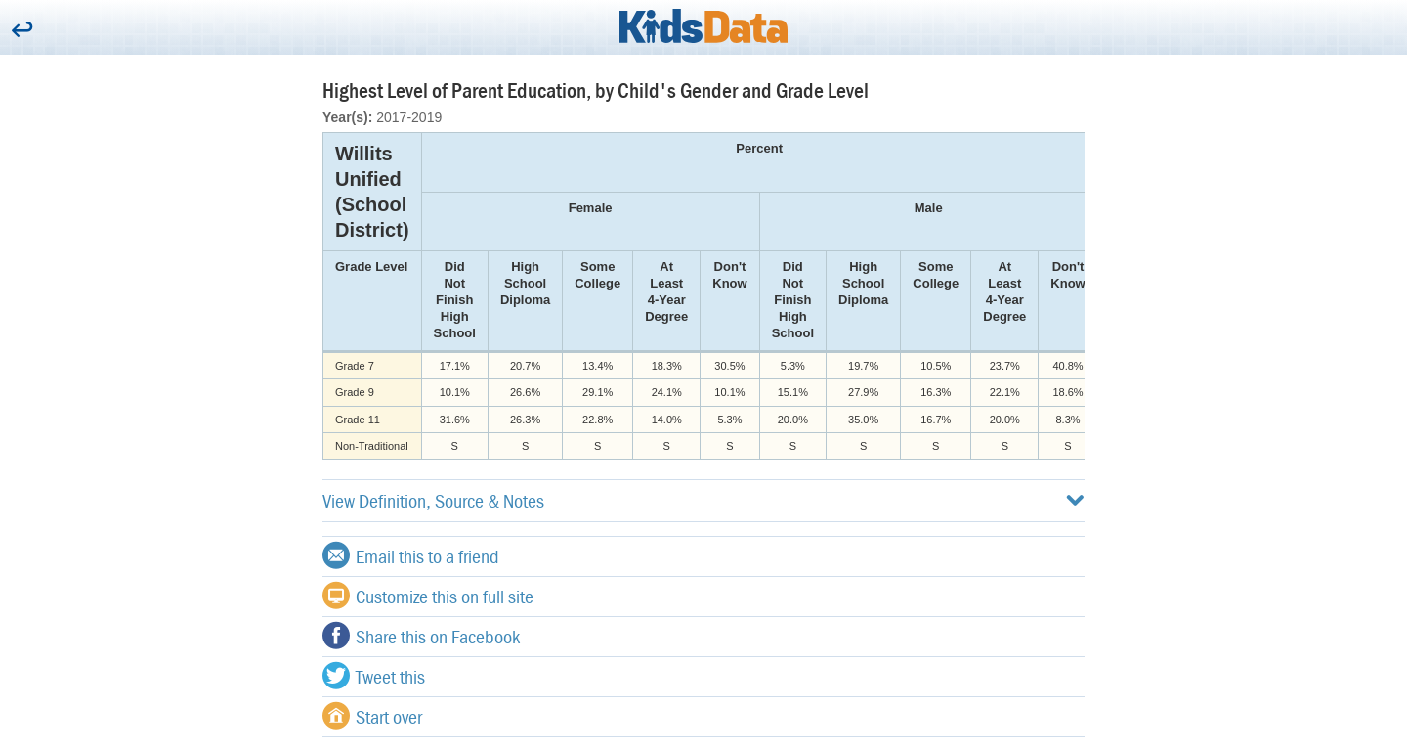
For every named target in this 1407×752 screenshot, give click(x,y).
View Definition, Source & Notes (703, 500)
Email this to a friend (410, 555)
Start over (372, 716)
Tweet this (373, 675)
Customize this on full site (427, 595)
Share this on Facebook (421, 635)
